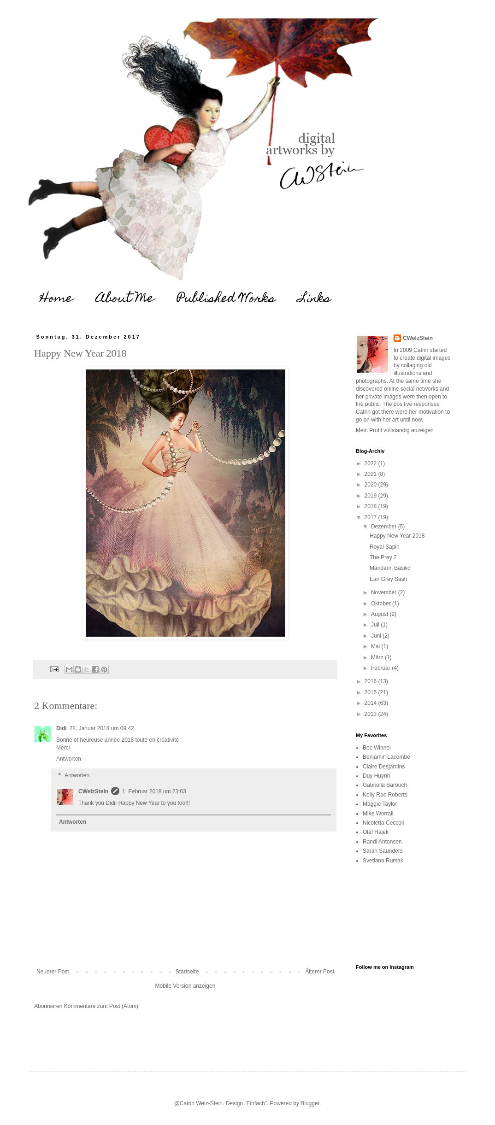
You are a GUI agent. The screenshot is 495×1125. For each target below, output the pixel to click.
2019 (371, 495)
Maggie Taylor (380, 804)
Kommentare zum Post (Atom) (101, 1006)
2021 (371, 474)
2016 (371, 681)
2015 (371, 692)
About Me (125, 299)
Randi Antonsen (382, 841)
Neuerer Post (52, 971)
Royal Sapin (385, 547)
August (380, 614)
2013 (371, 714)
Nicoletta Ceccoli (383, 823)
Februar (381, 668)
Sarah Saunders (383, 851)
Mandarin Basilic (390, 568)
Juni (377, 636)
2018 (371, 506)
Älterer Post (319, 971)
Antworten (68, 759)
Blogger (310, 1103)
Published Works (226, 299)
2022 (371, 463)
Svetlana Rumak (383, 860)
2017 (371, 517)
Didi (61, 728)
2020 (371, 484)
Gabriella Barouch (385, 785)
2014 (371, 703)
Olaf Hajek (376, 832)
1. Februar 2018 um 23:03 (154, 791)
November (384, 592)
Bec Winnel (377, 747)
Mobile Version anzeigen (185, 986)
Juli (376, 624)
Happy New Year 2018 (397, 536)
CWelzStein (93, 791)
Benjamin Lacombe (386, 757)
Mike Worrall (378, 813)
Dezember (384, 526)
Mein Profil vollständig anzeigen (395, 430)
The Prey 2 (383, 557)
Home (56, 299)
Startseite (187, 971)
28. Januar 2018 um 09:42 (102, 728)
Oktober (381, 603)
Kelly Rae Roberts (385, 794)
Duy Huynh (376, 776)
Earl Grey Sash (388, 579)
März (378, 657)
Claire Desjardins (384, 766)
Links (315, 299)
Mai (376, 646)
